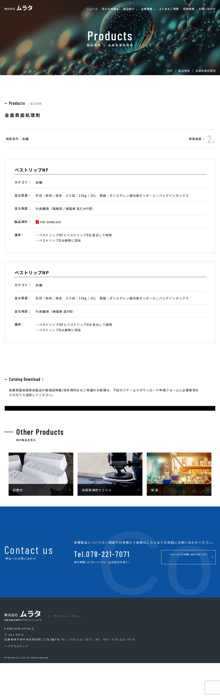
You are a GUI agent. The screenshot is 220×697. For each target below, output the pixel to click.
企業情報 (147, 9)
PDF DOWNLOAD (50, 222)
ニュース (92, 9)
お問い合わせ (207, 9)
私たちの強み (110, 9)
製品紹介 (129, 9)
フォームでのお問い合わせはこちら (176, 591)
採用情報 (188, 9)
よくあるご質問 (169, 9)
